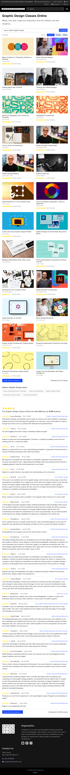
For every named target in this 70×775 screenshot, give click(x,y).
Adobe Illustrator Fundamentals (46, 290)
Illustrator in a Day (62, 593)
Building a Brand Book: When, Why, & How (16, 260)
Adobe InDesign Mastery (10, 173)
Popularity (50, 35)
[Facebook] (26, 743)
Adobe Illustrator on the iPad (11, 318)
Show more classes (12, 380)
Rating (65, 35)
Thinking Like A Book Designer (46, 87)
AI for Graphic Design (61, 477)
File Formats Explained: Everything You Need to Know (51, 261)
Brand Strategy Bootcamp (44, 318)
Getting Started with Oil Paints (12, 87)
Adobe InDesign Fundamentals (46, 145)
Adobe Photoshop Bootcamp (59, 446)
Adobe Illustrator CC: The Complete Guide (16, 202)
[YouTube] (22, 743)
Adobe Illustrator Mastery (44, 57)
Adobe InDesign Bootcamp (60, 436)
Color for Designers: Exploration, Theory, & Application (50, 203)
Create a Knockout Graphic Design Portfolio (16, 232)
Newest (58, 35)
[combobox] (45, 8)
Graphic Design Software (30, 395)
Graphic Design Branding (36, 391)
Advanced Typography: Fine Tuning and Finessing (15, 116)
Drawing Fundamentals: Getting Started (15, 371)
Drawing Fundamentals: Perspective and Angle (51, 343)
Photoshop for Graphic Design (11, 395)
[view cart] (47, 4)
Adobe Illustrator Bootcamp (59, 428)
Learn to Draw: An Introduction (12, 145)
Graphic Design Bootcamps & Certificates (14, 391)
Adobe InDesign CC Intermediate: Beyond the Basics (51, 233)
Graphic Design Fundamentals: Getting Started (17, 343)
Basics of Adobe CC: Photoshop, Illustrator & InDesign (17, 58)
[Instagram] (31, 743)
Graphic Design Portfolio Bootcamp (57, 416)
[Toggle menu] (66, 8)
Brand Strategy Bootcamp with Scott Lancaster (54, 631)
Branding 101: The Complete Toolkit (13, 290)
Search (63, 30)
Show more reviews (12, 712)
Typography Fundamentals (45, 115)
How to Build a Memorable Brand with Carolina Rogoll (51, 604)
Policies (35, 772)
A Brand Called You (42, 173)
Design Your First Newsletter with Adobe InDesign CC (49, 372)
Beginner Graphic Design (53, 391)
